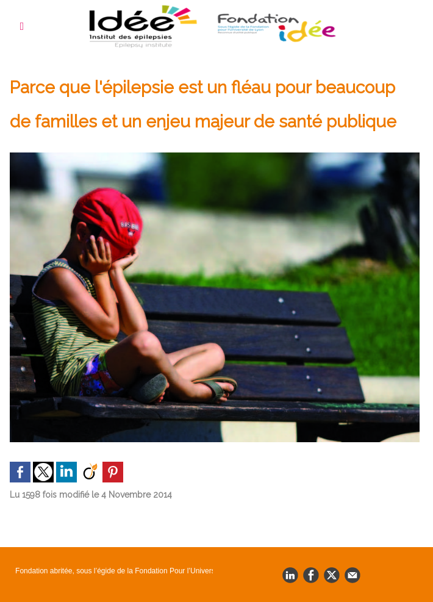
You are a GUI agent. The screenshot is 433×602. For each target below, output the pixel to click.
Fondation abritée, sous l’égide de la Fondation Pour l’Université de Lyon (113, 571)
